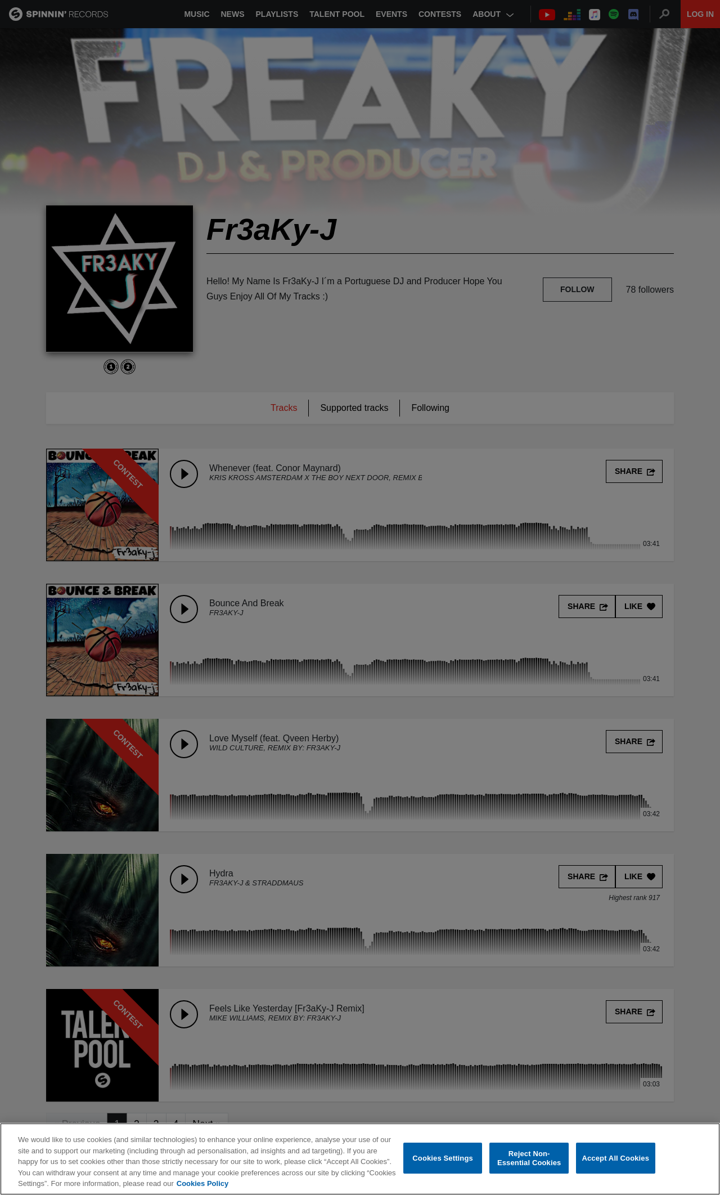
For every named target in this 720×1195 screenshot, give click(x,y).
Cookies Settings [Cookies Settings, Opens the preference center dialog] (442, 1158)
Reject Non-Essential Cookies (529, 1158)
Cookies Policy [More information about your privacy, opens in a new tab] (202, 1183)
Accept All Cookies (615, 1158)
